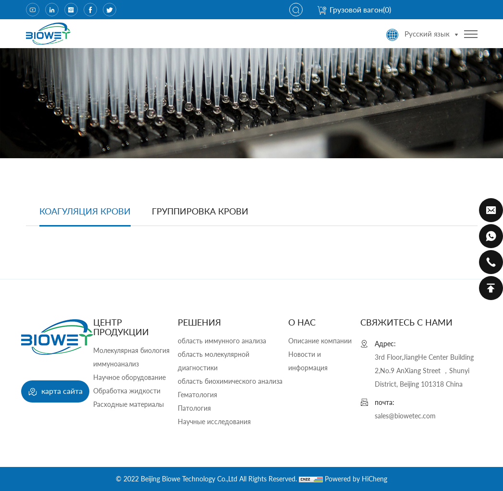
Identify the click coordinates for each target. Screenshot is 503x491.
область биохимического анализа (230, 381)
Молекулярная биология (131, 350)
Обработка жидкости (126, 391)
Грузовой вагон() (354, 9)
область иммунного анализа (222, 341)
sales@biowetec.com (405, 416)
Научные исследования (214, 421)
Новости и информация (308, 361)
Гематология (197, 394)
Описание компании (320, 341)
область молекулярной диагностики (213, 361)
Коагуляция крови (85, 211)
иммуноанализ (116, 364)
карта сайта (55, 392)
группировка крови (200, 211)
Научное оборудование (129, 377)
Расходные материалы (128, 404)
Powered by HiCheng (356, 479)
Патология (194, 408)
